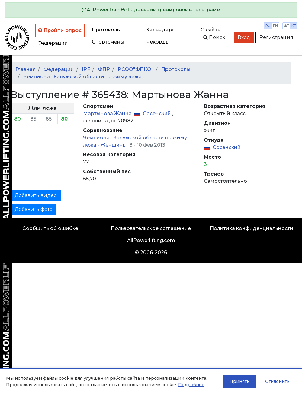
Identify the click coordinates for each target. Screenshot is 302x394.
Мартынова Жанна (108, 113)
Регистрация (276, 37)
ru (268, 26)
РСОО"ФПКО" (135, 69)
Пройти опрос (60, 30)
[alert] (151, 10)
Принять (239, 381)
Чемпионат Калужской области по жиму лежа (82, 76)
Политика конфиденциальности (251, 228)
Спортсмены (108, 42)
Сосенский (157, 113)
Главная (25, 69)
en (275, 26)
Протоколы (106, 30)
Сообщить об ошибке (50, 228)
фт (286, 26)
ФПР (104, 69)
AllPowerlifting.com (151, 240)
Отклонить (277, 381)
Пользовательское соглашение (151, 228)
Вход (244, 37)
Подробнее (191, 384)
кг (293, 26)
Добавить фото (33, 209)
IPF (86, 69)
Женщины (114, 145)
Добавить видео (35, 195)
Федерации (52, 43)
